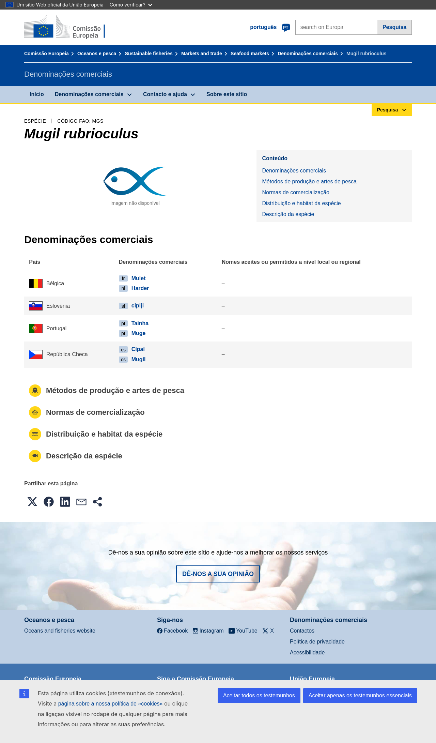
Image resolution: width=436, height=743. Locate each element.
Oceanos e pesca (96, 53)
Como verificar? (131, 4)
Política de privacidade (317, 642)
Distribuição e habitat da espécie (301, 203)
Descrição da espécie (288, 214)
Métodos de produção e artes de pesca (309, 181)
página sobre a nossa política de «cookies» (110, 704)
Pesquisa (394, 27)
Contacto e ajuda (165, 94)
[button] (32, 502)
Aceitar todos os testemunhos (259, 695)
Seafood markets (250, 53)
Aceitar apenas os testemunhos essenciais (360, 695)
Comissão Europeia (46, 53)
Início (37, 94)
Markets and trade (201, 53)
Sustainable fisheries (149, 53)
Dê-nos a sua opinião (218, 574)
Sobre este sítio (226, 94)
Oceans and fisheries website (59, 631)
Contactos (302, 631)
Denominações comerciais (308, 53)
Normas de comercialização (295, 192)
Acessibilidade (307, 652)
